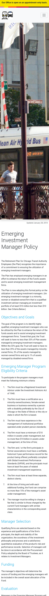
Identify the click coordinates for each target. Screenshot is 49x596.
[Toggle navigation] (44, 15)
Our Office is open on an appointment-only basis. (24, 2)
